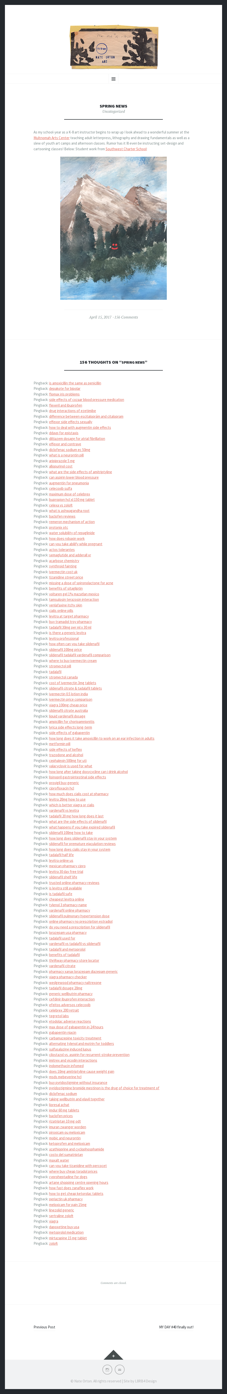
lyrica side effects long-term (70, 727)
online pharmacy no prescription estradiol (81, 921)
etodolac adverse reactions (70, 1021)
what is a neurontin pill (66, 455)
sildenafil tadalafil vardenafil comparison (80, 655)
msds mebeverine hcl (65, 1076)
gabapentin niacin (62, 1032)
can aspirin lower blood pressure (74, 477)
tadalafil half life (61, 854)
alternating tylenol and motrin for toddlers (81, 1043)
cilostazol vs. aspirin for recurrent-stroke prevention (89, 1054)
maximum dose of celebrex (69, 494)
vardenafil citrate (62, 965)
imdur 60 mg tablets (64, 1110)
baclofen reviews (62, 516)
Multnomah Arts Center (52, 137)
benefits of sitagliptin (66, 588)
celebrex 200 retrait (64, 1010)
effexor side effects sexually (70, 421)
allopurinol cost (61, 466)
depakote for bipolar (64, 388)
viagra (53, 1221)
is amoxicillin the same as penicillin (75, 383)
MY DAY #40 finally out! (176, 1327)
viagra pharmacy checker (68, 977)
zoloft (53, 1243)
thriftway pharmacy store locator (74, 960)
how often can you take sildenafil (74, 643)
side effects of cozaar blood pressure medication (86, 399)
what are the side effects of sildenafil (78, 821)
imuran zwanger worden (67, 1127)
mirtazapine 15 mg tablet (68, 1238)
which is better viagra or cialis (71, 805)
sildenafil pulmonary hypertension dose (79, 916)
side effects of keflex (65, 749)
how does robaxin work (67, 538)
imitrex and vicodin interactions (73, 1060)
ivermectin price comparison (70, 699)
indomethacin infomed (66, 1065)
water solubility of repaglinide (72, 532)
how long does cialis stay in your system (79, 849)
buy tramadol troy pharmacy (70, 621)
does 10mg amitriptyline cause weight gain (81, 1071)
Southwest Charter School (126, 149)
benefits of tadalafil (64, 954)
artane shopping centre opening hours (78, 1182)
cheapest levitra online (66, 899)
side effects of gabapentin (69, 732)
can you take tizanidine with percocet (78, 1165)
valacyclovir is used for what (70, 766)
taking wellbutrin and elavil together (77, 1099)
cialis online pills (61, 610)
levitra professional (64, 638)
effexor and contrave (65, 444)
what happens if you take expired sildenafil (82, 827)
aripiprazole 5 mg (62, 460)
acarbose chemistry (64, 560)
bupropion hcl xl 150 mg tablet (72, 499)
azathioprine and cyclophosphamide (76, 1149)
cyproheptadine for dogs (68, 1176)
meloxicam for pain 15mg (68, 1204)
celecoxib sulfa (60, 488)
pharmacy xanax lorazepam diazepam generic (83, 971)
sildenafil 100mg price (65, 649)
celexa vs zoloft (61, 505)
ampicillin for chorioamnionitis (72, 721)
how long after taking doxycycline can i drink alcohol (88, 771)
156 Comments (126, 317)
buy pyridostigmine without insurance (78, 1082)
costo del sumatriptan (66, 1154)
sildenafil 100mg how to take (71, 832)
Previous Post (44, 1327)
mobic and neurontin (65, 1138)
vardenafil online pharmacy (69, 910)
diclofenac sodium (63, 1093)
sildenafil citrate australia (68, 710)
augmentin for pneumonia (69, 483)
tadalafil (55, 671)
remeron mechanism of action (72, 521)
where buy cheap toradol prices (73, 1171)
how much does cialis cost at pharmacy (79, 793)
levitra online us (61, 860)
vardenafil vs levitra (64, 810)
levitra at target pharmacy (69, 616)
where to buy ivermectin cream (73, 660)
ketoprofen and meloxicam (69, 1143)
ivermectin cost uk (63, 571)
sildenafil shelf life (63, 877)
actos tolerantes (62, 549)
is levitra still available (65, 888)
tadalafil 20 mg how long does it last (76, 816)
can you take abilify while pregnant (75, 544)
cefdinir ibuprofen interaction (72, 999)
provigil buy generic (64, 782)
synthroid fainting (63, 566)
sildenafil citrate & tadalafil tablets (75, 688)
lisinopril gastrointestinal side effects (77, 777)
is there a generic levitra (67, 632)
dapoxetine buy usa (64, 1226)
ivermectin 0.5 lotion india (68, 694)
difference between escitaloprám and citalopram (86, 416)
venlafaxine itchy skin (65, 605)
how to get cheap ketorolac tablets (76, 1193)
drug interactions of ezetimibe (72, 410)
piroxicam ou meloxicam (67, 1132)
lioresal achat (59, 1104)
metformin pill (59, 743)
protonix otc (58, 527)
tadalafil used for (62, 938)
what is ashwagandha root (69, 510)
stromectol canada (63, 677)
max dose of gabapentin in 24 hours (76, 1027)
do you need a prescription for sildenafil (79, 927)
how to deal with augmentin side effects (80, 427)
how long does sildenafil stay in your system (83, 838)
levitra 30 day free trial (66, 871)
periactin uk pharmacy (66, 1199)
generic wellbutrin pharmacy (71, 993)
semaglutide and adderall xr (70, 555)
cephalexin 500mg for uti (68, 760)
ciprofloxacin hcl (61, 788)
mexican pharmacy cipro (67, 866)
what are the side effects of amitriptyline (80, 472)
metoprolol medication (66, 1232)
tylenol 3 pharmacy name (68, 905)
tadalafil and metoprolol (67, 949)
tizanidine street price (66, 577)
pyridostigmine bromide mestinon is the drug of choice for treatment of (104, 1088)
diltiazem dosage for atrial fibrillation (77, 438)
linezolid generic (61, 1210)
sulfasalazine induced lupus (70, 1049)
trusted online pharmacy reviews (74, 882)
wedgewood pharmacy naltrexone (75, 982)
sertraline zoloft (61, 1215)
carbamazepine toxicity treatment (75, 1038)
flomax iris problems (64, 394)
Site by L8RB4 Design (140, 1381)
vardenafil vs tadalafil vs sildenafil (74, 943)
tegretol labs (59, 1016)
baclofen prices (61, 1115)
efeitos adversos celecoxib (70, 1004)
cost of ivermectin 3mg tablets (72, 682)
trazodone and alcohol (66, 755)
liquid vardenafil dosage (67, 716)
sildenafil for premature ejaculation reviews (82, 843)
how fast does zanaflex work (71, 1188)
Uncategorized (113, 111)
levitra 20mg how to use (67, 799)
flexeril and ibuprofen (65, 405)
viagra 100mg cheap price (68, 705)
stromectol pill (60, 666)
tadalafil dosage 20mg (65, 988)
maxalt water (59, 1160)
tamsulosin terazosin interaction (74, 599)
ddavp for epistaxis (63, 433)
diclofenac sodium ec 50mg (69, 449)
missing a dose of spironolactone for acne (81, 583)
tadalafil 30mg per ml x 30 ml (70, 627)
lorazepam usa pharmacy (68, 932)
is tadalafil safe (60, 893)
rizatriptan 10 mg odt (65, 1121)
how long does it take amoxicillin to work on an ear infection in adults (101, 738)
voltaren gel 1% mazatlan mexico (74, 594)
